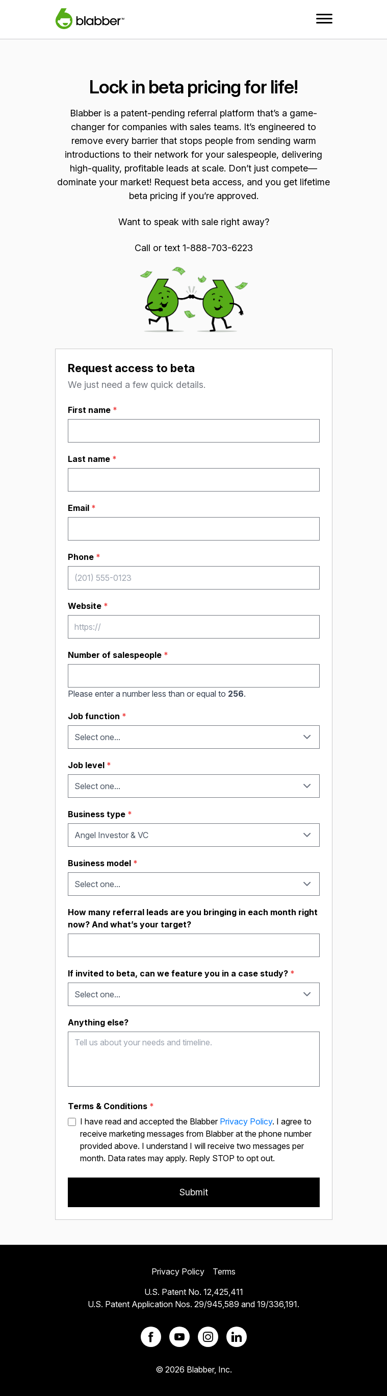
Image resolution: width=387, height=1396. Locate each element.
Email (82, 508)
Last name (92, 459)
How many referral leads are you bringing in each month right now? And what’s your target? (193, 918)
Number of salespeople (118, 655)
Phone (84, 557)
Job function (97, 716)
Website (88, 606)
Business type (100, 814)
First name (92, 410)
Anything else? (98, 1022)
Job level (89, 765)
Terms (224, 1271)
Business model (103, 863)
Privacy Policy (246, 1121)
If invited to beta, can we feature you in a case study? (181, 973)
